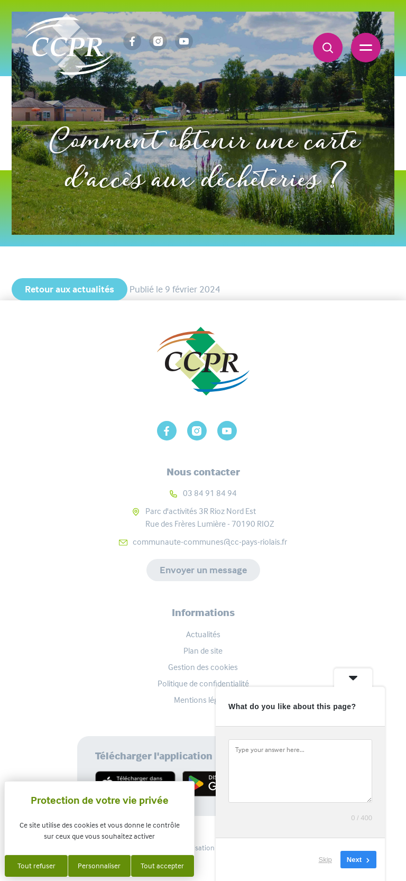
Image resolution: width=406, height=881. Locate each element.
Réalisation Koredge (203, 848)
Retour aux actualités (69, 289)
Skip (325, 860)
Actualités (103, 107)
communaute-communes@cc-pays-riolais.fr (210, 541)
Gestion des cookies (203, 667)
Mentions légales (203, 699)
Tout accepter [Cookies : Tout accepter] (162, 865)
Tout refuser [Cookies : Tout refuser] (36, 865)
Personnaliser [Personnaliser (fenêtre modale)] (99, 865)
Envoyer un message (203, 570)
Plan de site (203, 650)
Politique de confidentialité (203, 683)
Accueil (43, 107)
